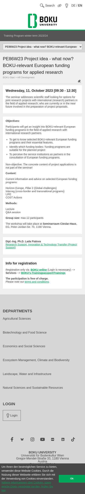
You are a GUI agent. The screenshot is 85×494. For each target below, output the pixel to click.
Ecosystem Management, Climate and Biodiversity (36, 360)
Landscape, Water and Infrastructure (27, 374)
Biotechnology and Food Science (25, 332)
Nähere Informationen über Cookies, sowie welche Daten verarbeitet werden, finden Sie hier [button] (27, 486)
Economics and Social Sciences (24, 346)
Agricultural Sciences (17, 318)
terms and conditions (37, 281)
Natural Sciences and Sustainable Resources (33, 387)
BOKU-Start (9, 77)
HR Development (25, 77)
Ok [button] (72, 478)
